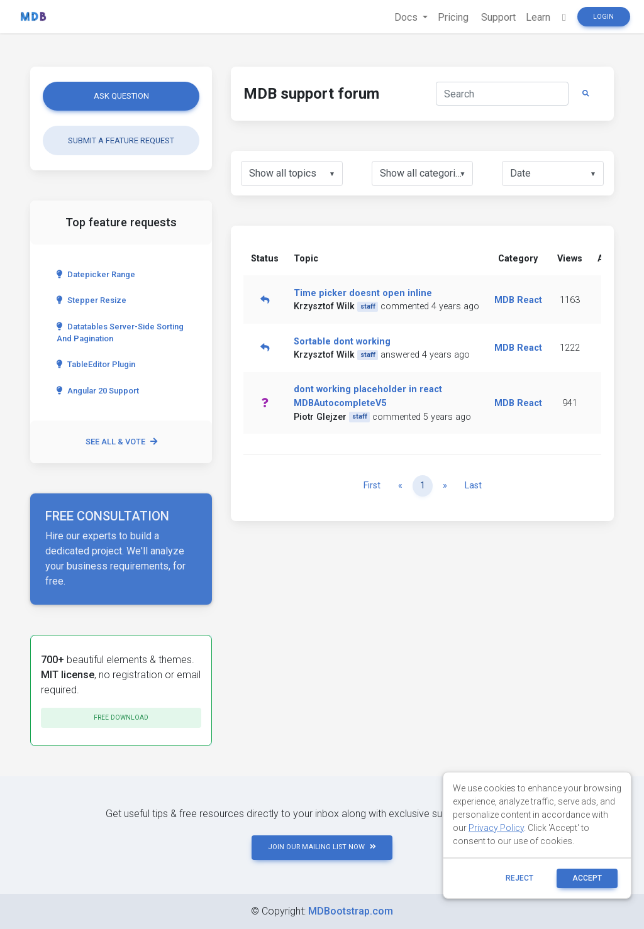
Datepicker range (96, 274)
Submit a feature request (121, 140)
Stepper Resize (91, 300)
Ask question (121, 96)
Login (603, 17)
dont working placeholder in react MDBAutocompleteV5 (368, 396)
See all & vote (121, 441)
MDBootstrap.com (350, 911)
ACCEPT (587, 878)
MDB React (518, 300)
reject (519, 878)
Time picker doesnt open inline (363, 293)
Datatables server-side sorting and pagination (120, 332)
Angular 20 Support (98, 390)
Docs (407, 17)
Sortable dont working (342, 341)
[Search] (502, 94)
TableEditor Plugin (96, 364)
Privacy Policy (496, 828)
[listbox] (292, 173)
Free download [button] (121, 717)
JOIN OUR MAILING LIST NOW (322, 847)
